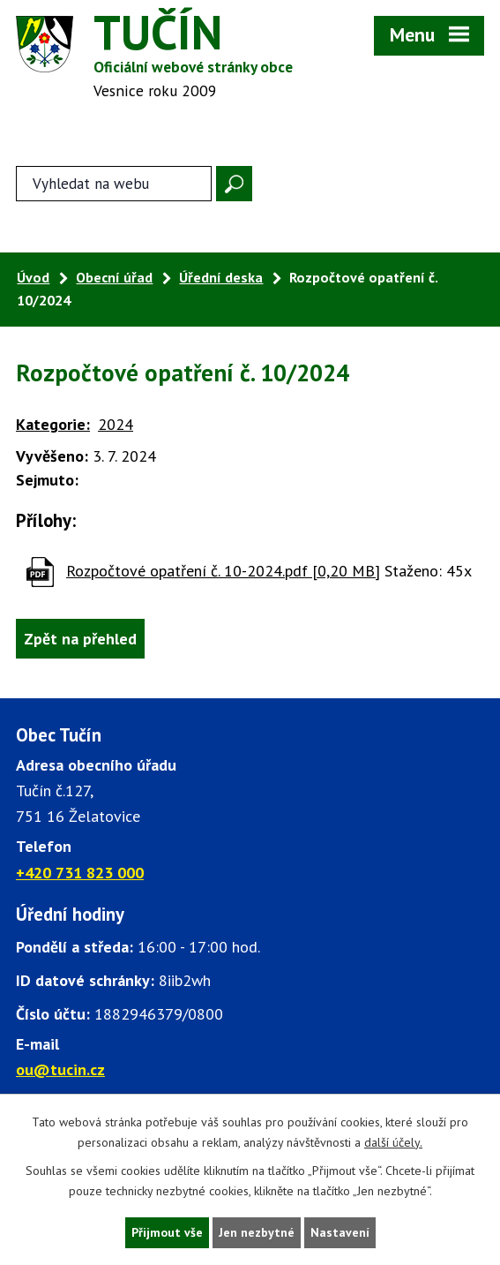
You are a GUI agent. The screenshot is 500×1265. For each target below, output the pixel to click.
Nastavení (339, 1232)
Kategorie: (53, 424)
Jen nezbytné (257, 1232)
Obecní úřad (114, 277)
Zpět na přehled (80, 639)
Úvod (33, 277)
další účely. (393, 1142)
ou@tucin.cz (60, 1069)
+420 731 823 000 (80, 872)
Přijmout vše (167, 1232)
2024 (115, 424)
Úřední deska (221, 277)
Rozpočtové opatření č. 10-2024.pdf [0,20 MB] (223, 571)
